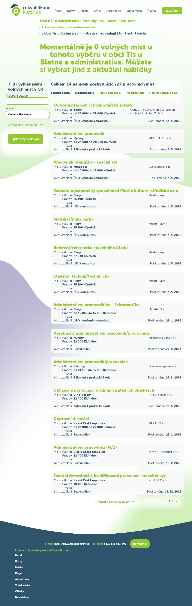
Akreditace (113, 11)
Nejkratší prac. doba (163, 93)
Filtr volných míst (65, 21)
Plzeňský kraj (93, 21)
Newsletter (172, 11)
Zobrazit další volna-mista (112, 502)
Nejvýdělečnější (110, 93)
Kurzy (71, 11)
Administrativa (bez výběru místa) (68, 27)
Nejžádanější (135, 93)
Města (84, 11)
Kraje (97, 11)
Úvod (58, 11)
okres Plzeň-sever (122, 21)
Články (151, 11)
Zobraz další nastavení (23, 125)
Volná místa (134, 11)
